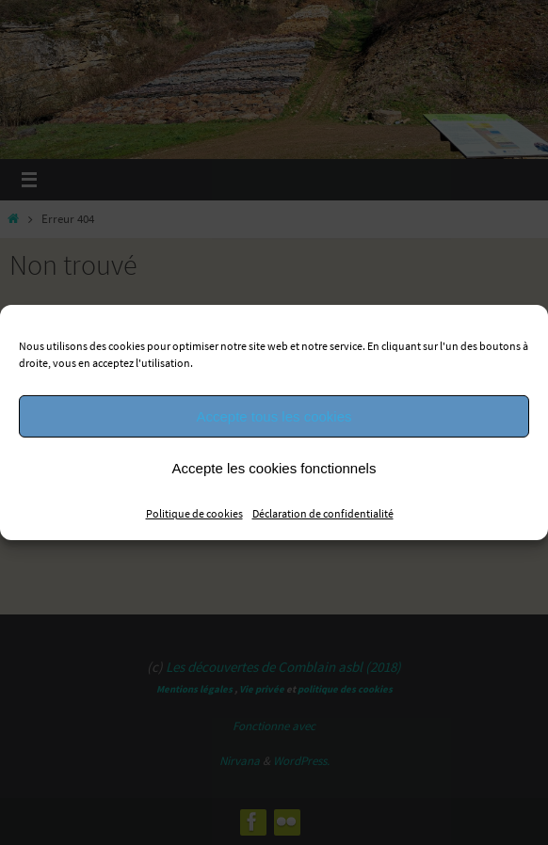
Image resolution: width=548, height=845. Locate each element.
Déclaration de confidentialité (323, 513)
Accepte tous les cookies (273, 415)
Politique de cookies (194, 513)
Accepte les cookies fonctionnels (274, 467)
